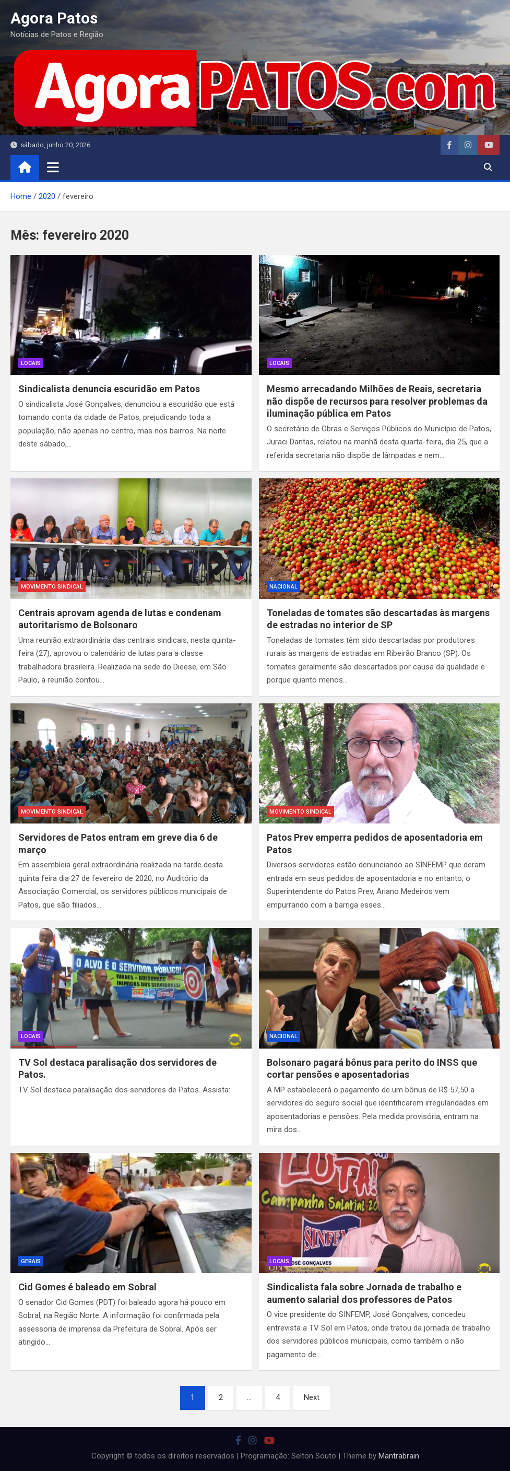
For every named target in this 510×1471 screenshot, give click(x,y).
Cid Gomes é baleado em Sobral (87, 1286)
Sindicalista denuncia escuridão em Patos (109, 388)
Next (311, 1397)
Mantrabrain (398, 1456)
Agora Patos (54, 18)
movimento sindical (52, 586)
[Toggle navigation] (53, 167)
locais (31, 363)
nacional (283, 586)
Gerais (31, 1261)
